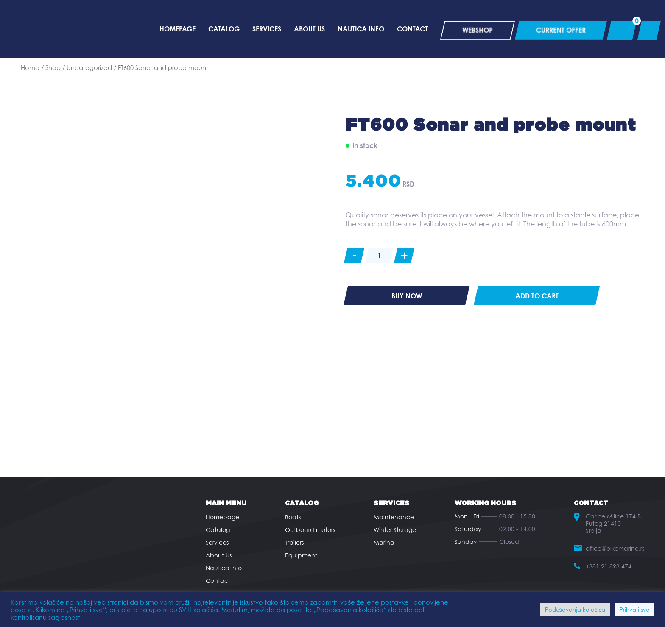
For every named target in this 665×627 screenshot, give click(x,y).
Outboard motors (310, 529)
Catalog (218, 529)
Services (217, 542)
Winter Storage (395, 529)
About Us (219, 555)
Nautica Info (224, 567)
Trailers (294, 542)
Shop (53, 67)
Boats (293, 517)
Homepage (222, 517)
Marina (384, 542)
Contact (218, 580)
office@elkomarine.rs (615, 548)
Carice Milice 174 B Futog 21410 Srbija (613, 523)
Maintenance (394, 517)
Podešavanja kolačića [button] (575, 609)
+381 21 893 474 (608, 566)
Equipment (301, 555)
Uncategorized (89, 67)
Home (30, 67)
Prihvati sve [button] (634, 609)
